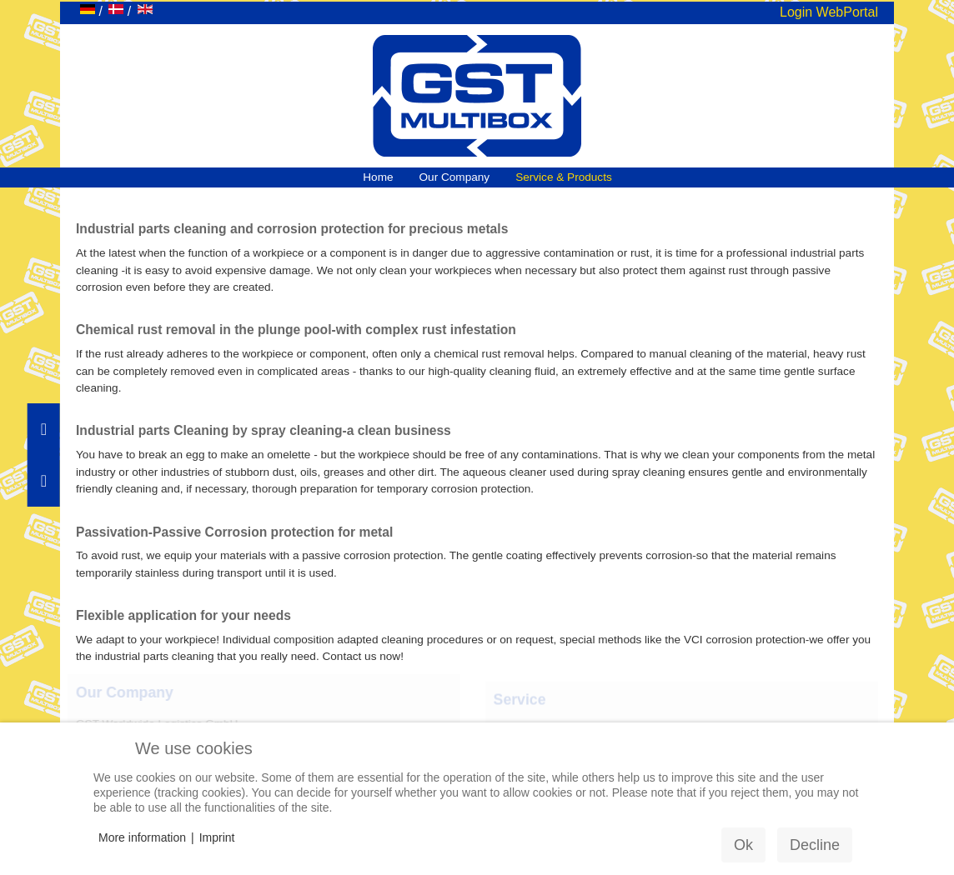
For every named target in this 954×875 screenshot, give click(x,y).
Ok (743, 845)
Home (378, 177)
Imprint (217, 837)
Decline (815, 845)
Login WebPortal (829, 12)
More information (142, 837)
